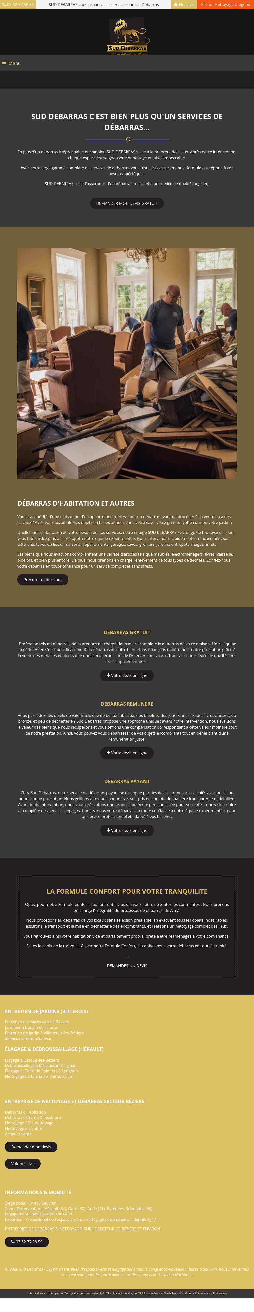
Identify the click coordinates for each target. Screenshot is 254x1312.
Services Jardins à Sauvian (28, 1038)
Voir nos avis (22, 1163)
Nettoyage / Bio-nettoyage (29, 1123)
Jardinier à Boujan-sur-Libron (31, 1027)
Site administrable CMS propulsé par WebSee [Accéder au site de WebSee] (144, 1293)
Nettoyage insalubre (23, 1128)
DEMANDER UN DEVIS (127, 965)
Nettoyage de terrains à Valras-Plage (38, 1076)
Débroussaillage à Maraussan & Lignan (40, 1065)
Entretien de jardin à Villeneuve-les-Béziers (44, 1033)
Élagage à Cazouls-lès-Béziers (32, 1060)
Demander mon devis (31, 1147)
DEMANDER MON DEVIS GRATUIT (127, 203)
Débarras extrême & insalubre (33, 1117)
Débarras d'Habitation (25, 1112)
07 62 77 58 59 (18, 4)
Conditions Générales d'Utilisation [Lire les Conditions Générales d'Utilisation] (203, 1293)
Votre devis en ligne (127, 675)
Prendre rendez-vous (43, 579)
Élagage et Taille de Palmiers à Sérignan (41, 1071)
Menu (15, 63)
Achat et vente (18, 1134)
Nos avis (184, 4)
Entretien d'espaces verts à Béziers (37, 1022)
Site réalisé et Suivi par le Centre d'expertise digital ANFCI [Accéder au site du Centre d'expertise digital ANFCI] (68, 1293)
